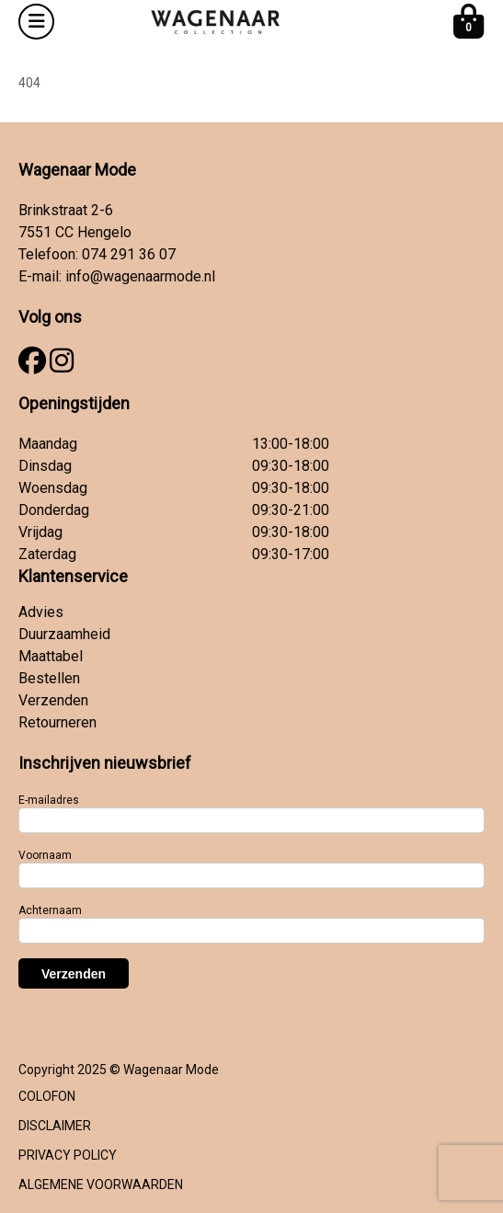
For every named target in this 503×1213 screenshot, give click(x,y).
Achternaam (50, 910)
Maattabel (50, 656)
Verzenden (53, 700)
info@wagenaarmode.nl (140, 276)
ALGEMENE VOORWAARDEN (100, 1184)
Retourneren (57, 722)
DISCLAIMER (54, 1125)
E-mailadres (48, 800)
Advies (40, 612)
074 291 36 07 (129, 254)
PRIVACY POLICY (67, 1155)
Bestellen (49, 678)
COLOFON (46, 1096)
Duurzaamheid (64, 634)
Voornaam (45, 855)
